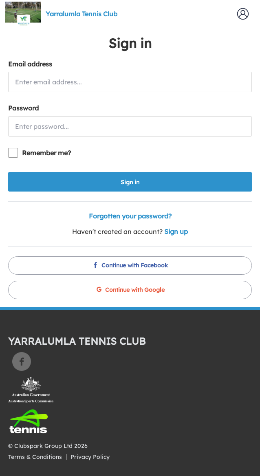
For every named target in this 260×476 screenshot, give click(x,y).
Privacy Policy (90, 457)
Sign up (176, 231)
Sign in (130, 182)
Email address (30, 64)
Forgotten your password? (130, 216)
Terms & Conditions (35, 457)
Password (23, 108)
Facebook (21, 361)
